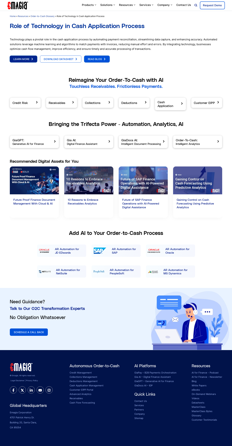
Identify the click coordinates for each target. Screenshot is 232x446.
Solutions (107, 5)
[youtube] (40, 389)
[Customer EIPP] (206, 103)
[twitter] (22, 389)
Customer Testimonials (204, 419)
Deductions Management (84, 381)
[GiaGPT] (34, 142)
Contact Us (183, 5)
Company (165, 5)
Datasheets (198, 402)
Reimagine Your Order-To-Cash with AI (116, 80)
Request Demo (212, 5)
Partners (139, 409)
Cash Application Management (87, 385)
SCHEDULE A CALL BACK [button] (29, 332)
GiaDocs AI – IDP (143, 385)
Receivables (76, 398)
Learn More (23, 59)
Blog (194, 381)
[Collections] (97, 103)
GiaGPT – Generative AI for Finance (154, 381)
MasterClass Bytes (202, 411)
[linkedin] (31, 389)
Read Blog (97, 59)
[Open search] (196, 5)
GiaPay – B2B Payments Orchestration (155, 372)
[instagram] (49, 389)
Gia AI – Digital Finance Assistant (152, 376)
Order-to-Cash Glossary (43, 16)
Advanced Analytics (80, 394)
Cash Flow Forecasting (82, 402)
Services (146, 5)
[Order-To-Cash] (197, 142)
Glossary (196, 415)
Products (89, 5)
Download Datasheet (61, 59)
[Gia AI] (88, 142)
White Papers (199, 385)
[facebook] (13, 389)
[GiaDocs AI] (143, 142)
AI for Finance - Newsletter (207, 376)
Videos (195, 398)
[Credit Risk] (25, 103)
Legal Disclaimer (17, 380)
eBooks (196, 389)
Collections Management (83, 376)
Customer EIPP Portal (81, 389)
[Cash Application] (170, 104)
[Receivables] (61, 103)
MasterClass (198, 406)
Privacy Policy (32, 380)
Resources (127, 5)
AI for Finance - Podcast (205, 372)
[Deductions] (134, 103)
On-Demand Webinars (204, 394)
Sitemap (138, 418)
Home (13, 16)
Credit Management (81, 372)
